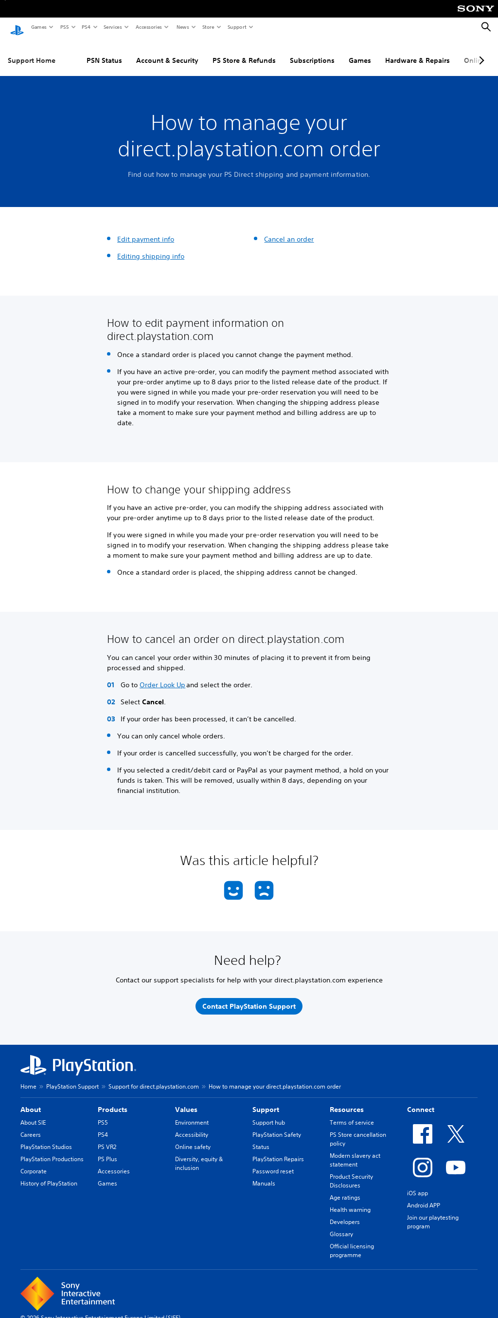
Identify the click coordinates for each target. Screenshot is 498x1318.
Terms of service (352, 1115)
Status (260, 1139)
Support (236, 26)
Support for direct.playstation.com (153, 1079)
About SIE (33, 1115)
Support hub (268, 1115)
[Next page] (480, 53)
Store (208, 26)
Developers (345, 1214)
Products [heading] (112, 1102)
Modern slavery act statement (355, 1152)
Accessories (148, 26)
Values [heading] (186, 1102)
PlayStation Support (72, 1079)
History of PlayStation (48, 1176)
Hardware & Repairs (417, 53)
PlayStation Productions (52, 1152)
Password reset (273, 1164)
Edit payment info (145, 231)
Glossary (341, 1227)
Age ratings (345, 1190)
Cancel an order (289, 231)
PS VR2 (107, 1139)
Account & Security (167, 53)
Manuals (263, 1176)
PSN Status (104, 53)
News (182, 26)
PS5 (64, 26)
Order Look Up (162, 677)
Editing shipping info (150, 249)
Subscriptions (312, 53)
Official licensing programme (352, 1243)
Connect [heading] (420, 1102)
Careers (30, 1127)
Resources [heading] (347, 1102)
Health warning (350, 1202)
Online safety (193, 1139)
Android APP (423, 1198)
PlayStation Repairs (278, 1152)
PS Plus (107, 1152)
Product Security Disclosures (351, 1173)
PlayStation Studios (46, 1139)
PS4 (85, 26)
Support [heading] (265, 1102)
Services (112, 26)
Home (28, 1079)
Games (38, 26)
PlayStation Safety (276, 1127)
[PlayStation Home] (17, 27)
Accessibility (191, 1127)
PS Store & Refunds (244, 53)
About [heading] (30, 1102)
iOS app (417, 1186)
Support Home (31, 53)
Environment (192, 1115)
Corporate (33, 1164)
